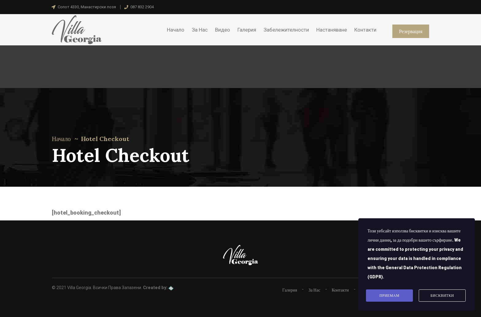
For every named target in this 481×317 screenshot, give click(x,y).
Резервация (410, 31)
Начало (61, 139)
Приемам (389, 295)
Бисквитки (442, 295)
